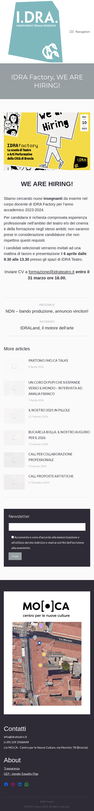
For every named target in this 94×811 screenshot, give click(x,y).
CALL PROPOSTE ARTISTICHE (50, 476)
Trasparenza (12, 768)
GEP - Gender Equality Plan (21, 773)
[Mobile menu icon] (79, 31)
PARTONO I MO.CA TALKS (48, 360)
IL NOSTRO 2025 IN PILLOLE (49, 410)
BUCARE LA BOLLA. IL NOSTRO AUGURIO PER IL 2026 (59, 435)
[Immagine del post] (14, 366)
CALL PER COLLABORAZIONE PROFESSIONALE (50, 457)
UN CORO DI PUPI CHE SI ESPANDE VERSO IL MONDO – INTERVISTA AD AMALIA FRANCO (55, 388)
